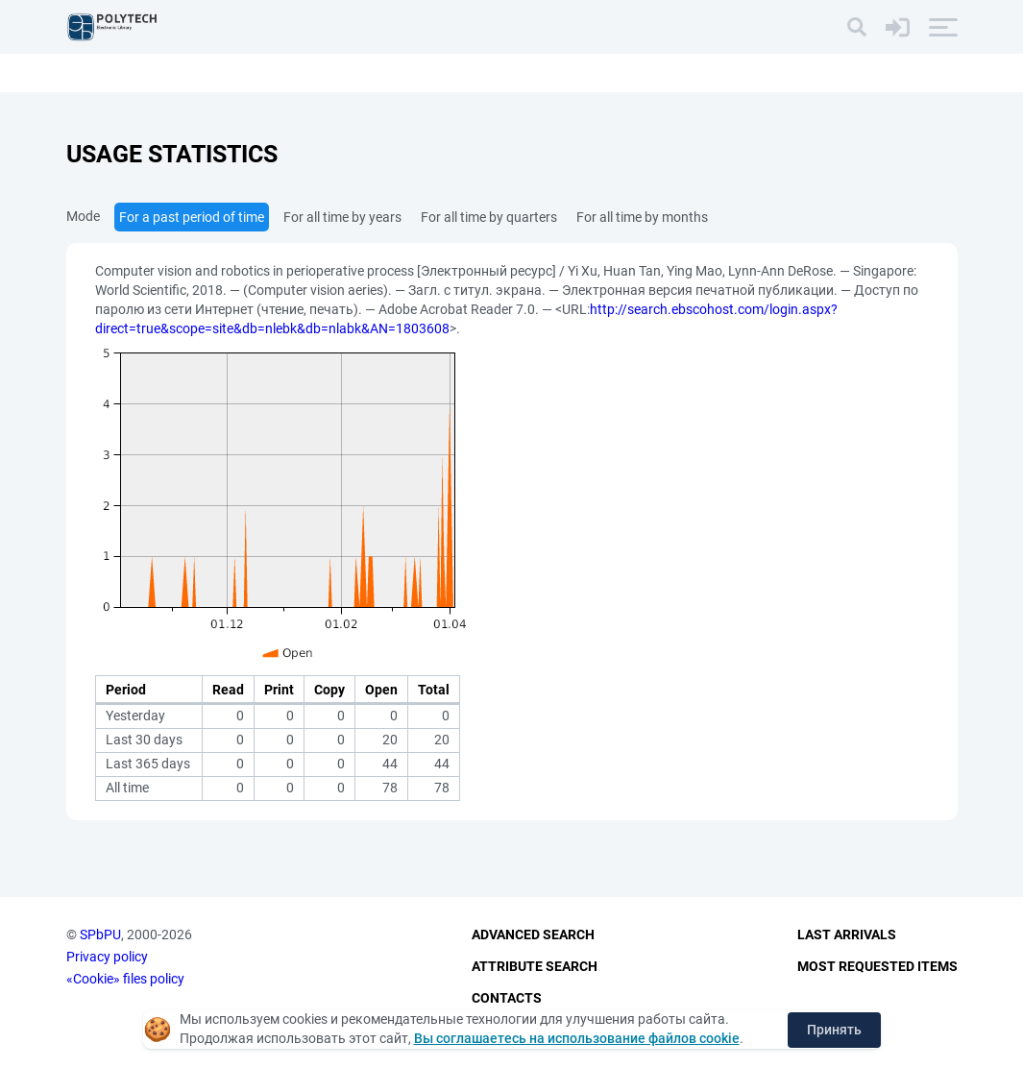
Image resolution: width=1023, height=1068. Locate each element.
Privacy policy (107, 956)
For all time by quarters (489, 217)
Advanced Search (533, 934)
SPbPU (100, 934)
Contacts (507, 998)
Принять (834, 1029)
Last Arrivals (846, 934)
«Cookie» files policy (125, 978)
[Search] (856, 26)
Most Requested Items (877, 966)
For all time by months (642, 217)
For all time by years (342, 217)
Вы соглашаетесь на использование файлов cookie (577, 1038)
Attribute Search (534, 966)
